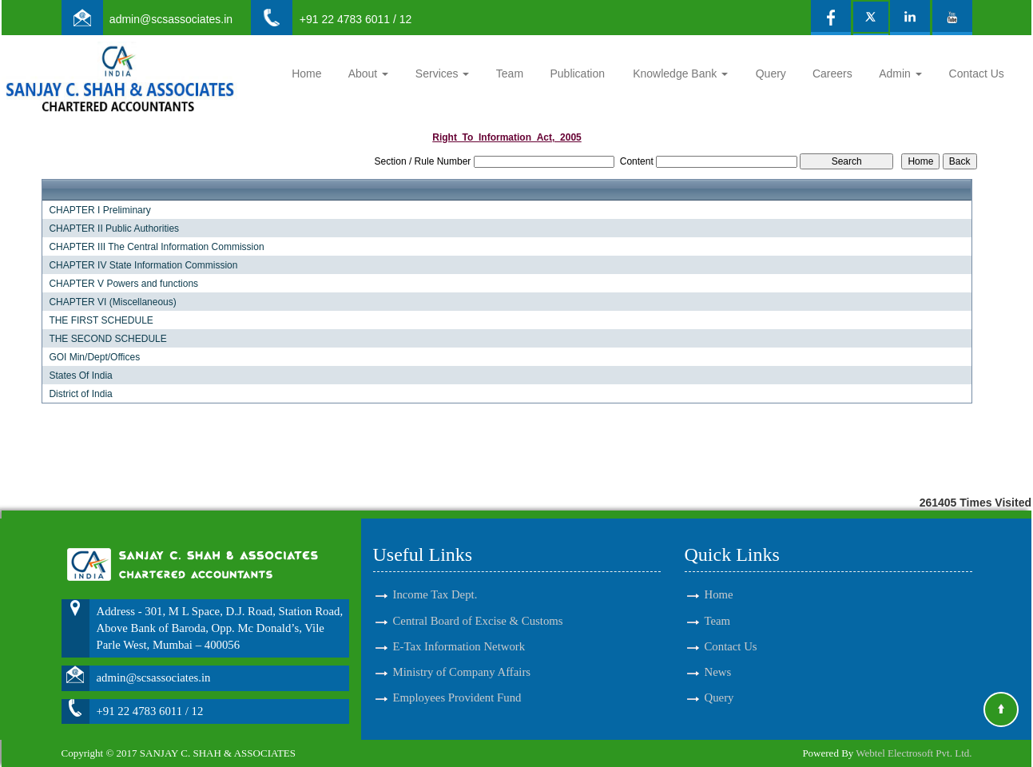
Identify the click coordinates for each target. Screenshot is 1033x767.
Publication (577, 73)
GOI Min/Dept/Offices (94, 357)
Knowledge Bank (680, 73)
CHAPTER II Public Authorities (114, 228)
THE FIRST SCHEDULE (101, 320)
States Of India (80, 375)
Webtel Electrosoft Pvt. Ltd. (913, 753)
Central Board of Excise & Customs (478, 609)
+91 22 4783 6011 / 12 (356, 19)
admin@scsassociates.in (170, 19)
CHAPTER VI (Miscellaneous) (112, 302)
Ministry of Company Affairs (462, 660)
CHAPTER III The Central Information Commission (156, 246)
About (368, 73)
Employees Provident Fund (457, 686)
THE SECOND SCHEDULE (107, 338)
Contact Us (976, 73)
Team (509, 73)
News (718, 660)
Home (306, 73)
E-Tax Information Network (459, 635)
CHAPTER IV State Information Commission (143, 265)
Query (771, 73)
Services (442, 73)
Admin (900, 73)
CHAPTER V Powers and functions (123, 283)
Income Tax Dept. (435, 584)
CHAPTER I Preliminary (99, 210)
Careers (832, 73)
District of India (80, 393)
